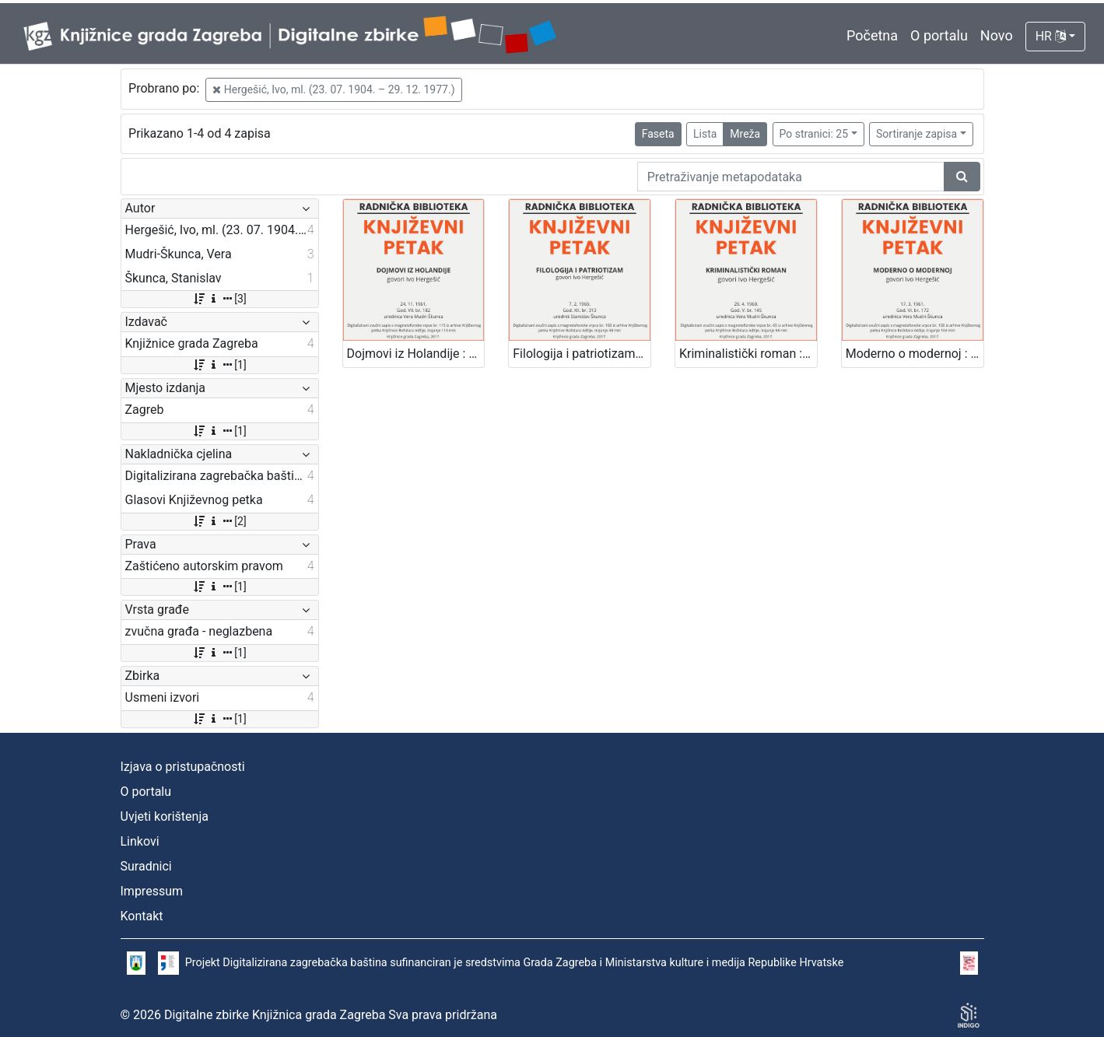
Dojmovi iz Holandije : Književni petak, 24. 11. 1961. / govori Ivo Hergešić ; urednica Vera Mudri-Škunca (416, 353)
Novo (996, 35)
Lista (705, 134)
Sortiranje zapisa (916, 134)
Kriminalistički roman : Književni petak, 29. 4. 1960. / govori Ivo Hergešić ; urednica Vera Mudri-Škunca (748, 353)
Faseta (658, 134)
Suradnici (146, 866)
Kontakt (142, 916)
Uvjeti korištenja (165, 816)
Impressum (152, 891)
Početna (872, 35)
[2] (219, 521)
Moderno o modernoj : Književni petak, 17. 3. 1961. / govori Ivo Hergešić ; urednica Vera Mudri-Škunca (914, 353)
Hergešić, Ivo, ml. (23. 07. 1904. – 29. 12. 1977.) (333, 89)
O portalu (939, 35)
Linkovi (140, 841)
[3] (219, 299)
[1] (219, 365)
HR (1051, 36)
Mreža (745, 134)
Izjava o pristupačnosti (183, 766)
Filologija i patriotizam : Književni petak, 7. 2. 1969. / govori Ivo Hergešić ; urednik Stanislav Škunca (581, 353)
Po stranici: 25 (814, 134)
